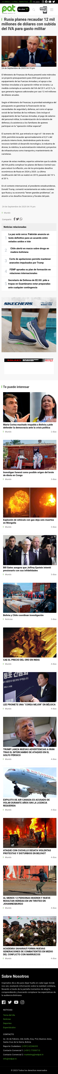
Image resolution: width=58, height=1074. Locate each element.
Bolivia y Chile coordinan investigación (23, 615)
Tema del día (9, 1015)
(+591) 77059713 (32, 1050)
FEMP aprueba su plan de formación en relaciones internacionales (30, 271)
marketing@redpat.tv (33, 1054)
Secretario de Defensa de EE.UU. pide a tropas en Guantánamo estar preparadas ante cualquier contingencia (29, 284)
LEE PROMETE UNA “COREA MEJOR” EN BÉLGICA (29, 704)
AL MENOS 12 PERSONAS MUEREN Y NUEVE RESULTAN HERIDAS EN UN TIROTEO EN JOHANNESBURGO (26, 901)
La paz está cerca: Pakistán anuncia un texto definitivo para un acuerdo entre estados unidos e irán (28, 238)
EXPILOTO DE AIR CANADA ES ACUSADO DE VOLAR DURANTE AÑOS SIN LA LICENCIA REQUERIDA (26, 802)
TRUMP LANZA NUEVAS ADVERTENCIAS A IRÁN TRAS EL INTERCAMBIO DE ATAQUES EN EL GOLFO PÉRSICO (28, 752)
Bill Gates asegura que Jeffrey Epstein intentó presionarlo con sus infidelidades (27, 569)
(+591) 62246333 (30, 1046)
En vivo (23, 9)
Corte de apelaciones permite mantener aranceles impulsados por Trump (30, 261)
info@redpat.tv (10, 1059)
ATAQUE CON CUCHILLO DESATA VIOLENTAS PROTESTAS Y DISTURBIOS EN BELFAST (27, 852)
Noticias (9, 619)
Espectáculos (9, 1027)
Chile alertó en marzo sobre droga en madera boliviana (29, 250)
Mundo (7, 213)
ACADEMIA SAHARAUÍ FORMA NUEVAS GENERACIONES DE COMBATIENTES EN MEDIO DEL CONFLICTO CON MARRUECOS (28, 951)
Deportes (7, 1023)
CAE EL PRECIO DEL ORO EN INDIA (21, 659)
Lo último (6, 2)
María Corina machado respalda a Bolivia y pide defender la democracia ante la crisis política (28, 426)
